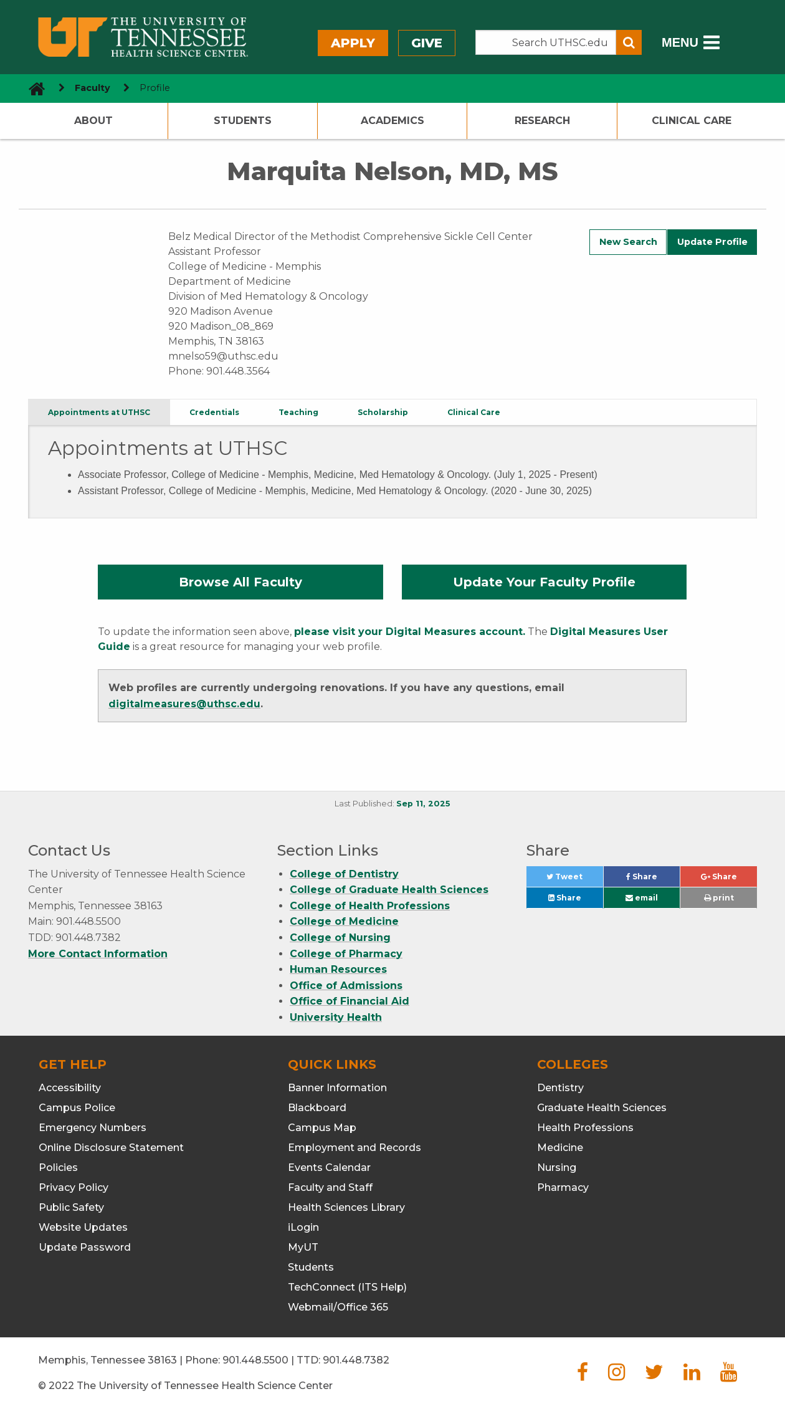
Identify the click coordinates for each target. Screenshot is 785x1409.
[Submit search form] (629, 42)
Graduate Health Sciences (602, 1108)
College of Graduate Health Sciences (389, 890)
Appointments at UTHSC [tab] (99, 412)
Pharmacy (563, 1187)
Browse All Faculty (240, 582)
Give (426, 43)
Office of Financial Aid (349, 1001)
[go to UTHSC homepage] (32, 88)
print (719, 897)
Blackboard (317, 1108)
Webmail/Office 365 (338, 1307)
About (93, 121)
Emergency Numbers (92, 1128)
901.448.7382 (356, 1360)
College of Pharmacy (346, 954)
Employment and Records (354, 1147)
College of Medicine (344, 921)
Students (243, 121)
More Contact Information (98, 954)
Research (542, 121)
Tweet (574, 879)
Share (653, 879)
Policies (58, 1167)
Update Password (85, 1247)
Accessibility (70, 1088)
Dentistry (560, 1088)
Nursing (556, 1167)
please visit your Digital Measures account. (409, 632)
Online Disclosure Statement (111, 1147)
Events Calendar (329, 1167)
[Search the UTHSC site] (545, 42)
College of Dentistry (344, 874)
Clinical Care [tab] (473, 412)
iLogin (303, 1227)
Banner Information (337, 1088)
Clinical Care (691, 121)
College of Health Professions (370, 906)
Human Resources (338, 969)
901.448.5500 (255, 1360)
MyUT (303, 1247)
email (642, 897)
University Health (336, 1017)
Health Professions (585, 1128)
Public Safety (71, 1207)
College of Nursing (340, 937)
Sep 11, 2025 (423, 803)
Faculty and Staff (330, 1187)
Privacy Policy (73, 1187)
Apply (353, 43)
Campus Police (77, 1108)
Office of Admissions (346, 985)
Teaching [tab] (298, 412)
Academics (392, 121)
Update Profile (712, 241)
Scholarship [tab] (383, 412)
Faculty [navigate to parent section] (92, 87)
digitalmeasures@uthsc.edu (184, 704)
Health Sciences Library (346, 1207)
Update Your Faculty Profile (544, 582)
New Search (628, 241)
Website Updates (83, 1227)
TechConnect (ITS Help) (347, 1287)
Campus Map (322, 1128)
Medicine (560, 1147)
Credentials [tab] (214, 412)
